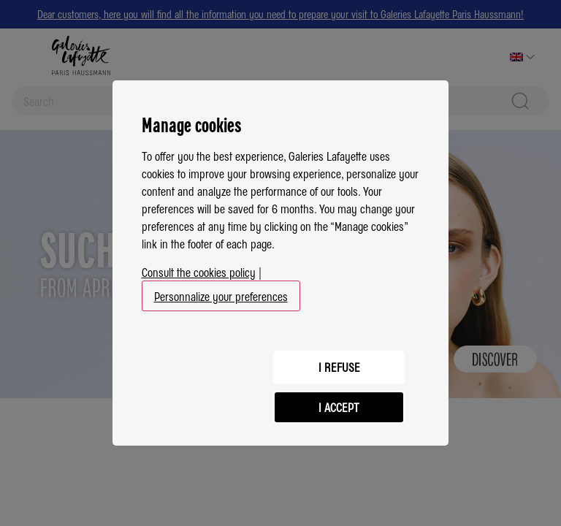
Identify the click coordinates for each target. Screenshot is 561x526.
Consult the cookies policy (199, 271)
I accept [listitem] (338, 407)
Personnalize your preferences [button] (221, 296)
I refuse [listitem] (339, 366)
